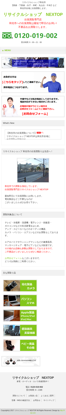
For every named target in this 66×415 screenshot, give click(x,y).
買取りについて (19, 396)
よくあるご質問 (47, 396)
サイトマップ (48, 400)
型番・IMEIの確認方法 (21, 400)
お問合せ (36, 400)
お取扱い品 (33, 396)
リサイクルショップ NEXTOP (33, 20)
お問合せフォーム (13, 258)
